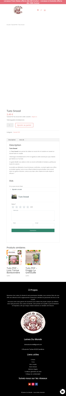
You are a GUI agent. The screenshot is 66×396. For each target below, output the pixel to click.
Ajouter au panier (24, 125)
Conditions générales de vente (33, 371)
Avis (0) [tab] (21, 140)
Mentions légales (33, 369)
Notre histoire (33, 367)
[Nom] (22, 225)
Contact (33, 359)
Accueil (8, 24)
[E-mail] (43, 225)
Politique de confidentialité (33, 374)
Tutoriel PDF (14, 24)
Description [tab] (12, 140)
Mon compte (33, 364)
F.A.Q (33, 362)
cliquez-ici (34, 116)
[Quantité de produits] (10, 125)
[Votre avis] (33, 215)
